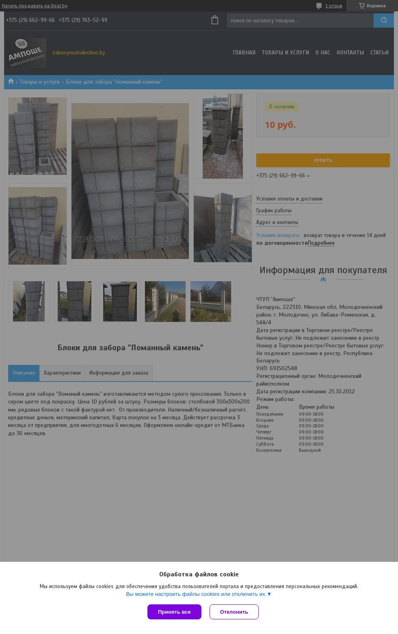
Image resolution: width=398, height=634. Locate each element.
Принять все (174, 612)
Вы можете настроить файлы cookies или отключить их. (196, 594)
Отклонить (234, 612)
